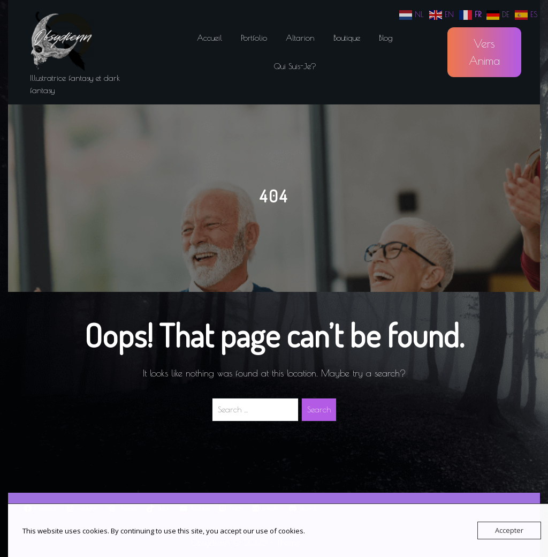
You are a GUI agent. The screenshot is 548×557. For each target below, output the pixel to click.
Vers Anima (484, 52)
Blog (386, 37)
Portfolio (254, 37)
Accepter (509, 530)
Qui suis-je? (295, 66)
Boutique (346, 37)
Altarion (300, 37)
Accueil (209, 37)
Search (319, 409)
